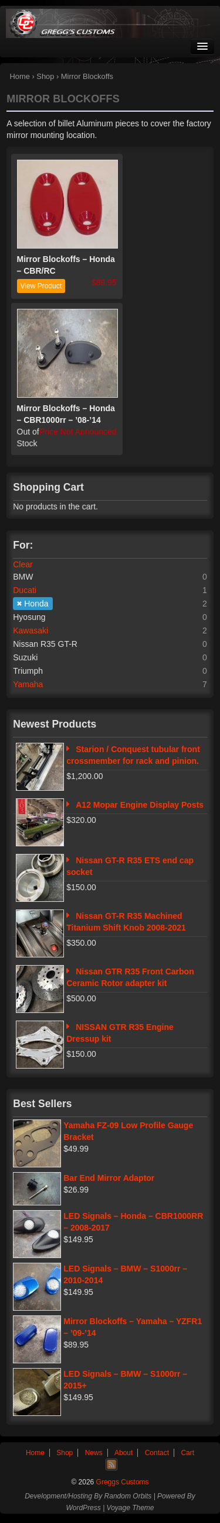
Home (20, 76)
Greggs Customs (121, 1482)
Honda (36, 603)
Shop (45, 76)
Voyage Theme (130, 1508)
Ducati (24, 590)
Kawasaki (30, 630)
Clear (22, 564)
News (94, 1453)
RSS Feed (111, 1464)
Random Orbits (128, 1496)
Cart (187, 1453)
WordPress (83, 1508)
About (123, 1453)
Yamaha (28, 684)
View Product (41, 286)
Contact (157, 1453)
